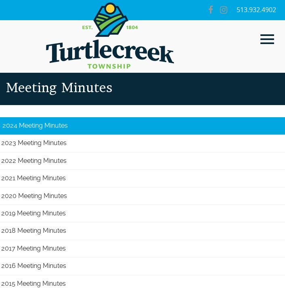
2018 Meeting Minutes (33, 230)
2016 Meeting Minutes (33, 266)
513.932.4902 (256, 10)
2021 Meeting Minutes (33, 178)
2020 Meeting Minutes (34, 196)
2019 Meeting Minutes (33, 213)
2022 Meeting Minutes (34, 160)
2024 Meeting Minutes (35, 125)
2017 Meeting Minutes (33, 248)
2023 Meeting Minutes (34, 143)
